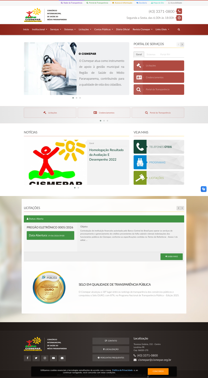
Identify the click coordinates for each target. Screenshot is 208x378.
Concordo (158, 371)
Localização (110, 348)
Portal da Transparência (97, 3)
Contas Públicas (102, 29)
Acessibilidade (175, 3)
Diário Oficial (123, 29)
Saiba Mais (171, 257)
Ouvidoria (141, 3)
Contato (111, 339)
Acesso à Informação (122, 3)
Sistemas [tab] (152, 53)
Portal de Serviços (160, 43)
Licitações (84, 29)
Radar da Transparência (71, 3)
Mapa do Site (157, 3)
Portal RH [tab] (167, 53)
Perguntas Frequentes (111, 356)
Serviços (54, 29)
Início (26, 29)
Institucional (38, 29)
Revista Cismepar (142, 29)
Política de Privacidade (122, 370)
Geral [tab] (141, 53)
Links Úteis (161, 29)
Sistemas (69, 29)
